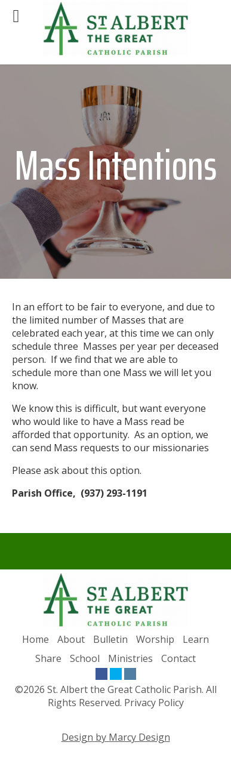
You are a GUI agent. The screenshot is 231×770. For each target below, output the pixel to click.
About (71, 639)
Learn (196, 639)
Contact (178, 658)
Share (48, 658)
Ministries (130, 658)
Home (35, 639)
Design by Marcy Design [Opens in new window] (115, 737)
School (85, 658)
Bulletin (110, 639)
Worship (155, 639)
